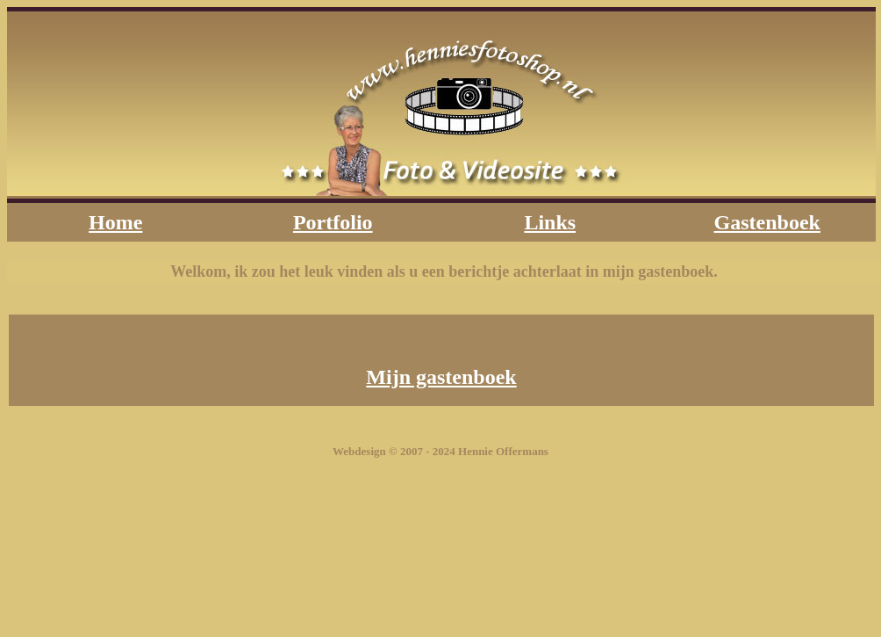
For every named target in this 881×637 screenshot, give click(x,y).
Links (550, 222)
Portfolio (333, 222)
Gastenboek (767, 222)
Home (115, 222)
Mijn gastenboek (441, 377)
